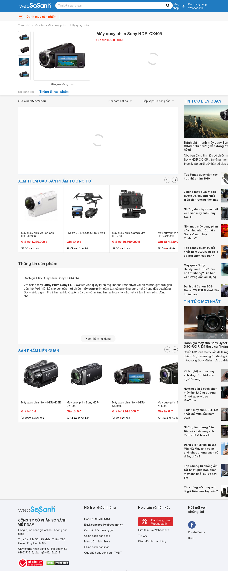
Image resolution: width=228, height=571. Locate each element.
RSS (191, 537)
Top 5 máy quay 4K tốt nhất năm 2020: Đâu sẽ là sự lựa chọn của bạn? (201, 251)
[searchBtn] (168, 5)
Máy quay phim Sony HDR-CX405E (128, 404)
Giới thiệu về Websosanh (153, 530)
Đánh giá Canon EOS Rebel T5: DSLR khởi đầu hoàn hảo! (201, 290)
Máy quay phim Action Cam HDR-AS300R (37, 234)
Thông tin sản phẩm (54, 91)
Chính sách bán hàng (97, 535)
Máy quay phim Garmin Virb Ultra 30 (128, 234)
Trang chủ (24, 25)
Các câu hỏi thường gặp (99, 530)
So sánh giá (26, 91)
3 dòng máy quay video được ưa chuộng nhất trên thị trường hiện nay (201, 195)
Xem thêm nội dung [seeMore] (98, 338)
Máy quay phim (79, 25)
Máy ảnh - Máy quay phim (50, 25)
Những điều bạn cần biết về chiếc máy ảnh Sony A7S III (201, 213)
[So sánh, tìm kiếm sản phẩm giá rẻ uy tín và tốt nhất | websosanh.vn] (35, 6)
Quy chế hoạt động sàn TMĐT (103, 552)
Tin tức (142, 535)
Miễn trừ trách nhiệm (97, 541)
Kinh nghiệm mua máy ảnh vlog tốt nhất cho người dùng (199, 375)
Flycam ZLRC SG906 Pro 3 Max (86, 232)
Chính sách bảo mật (96, 547)
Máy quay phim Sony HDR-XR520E (174, 404)
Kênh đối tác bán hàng (152, 541)
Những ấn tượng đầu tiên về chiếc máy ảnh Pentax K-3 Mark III (199, 431)
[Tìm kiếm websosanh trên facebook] (192, 525)
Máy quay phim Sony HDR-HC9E (41, 402)
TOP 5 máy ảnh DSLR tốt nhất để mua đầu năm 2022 (201, 413)
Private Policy (196, 532)
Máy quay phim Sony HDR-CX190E (83, 404)
